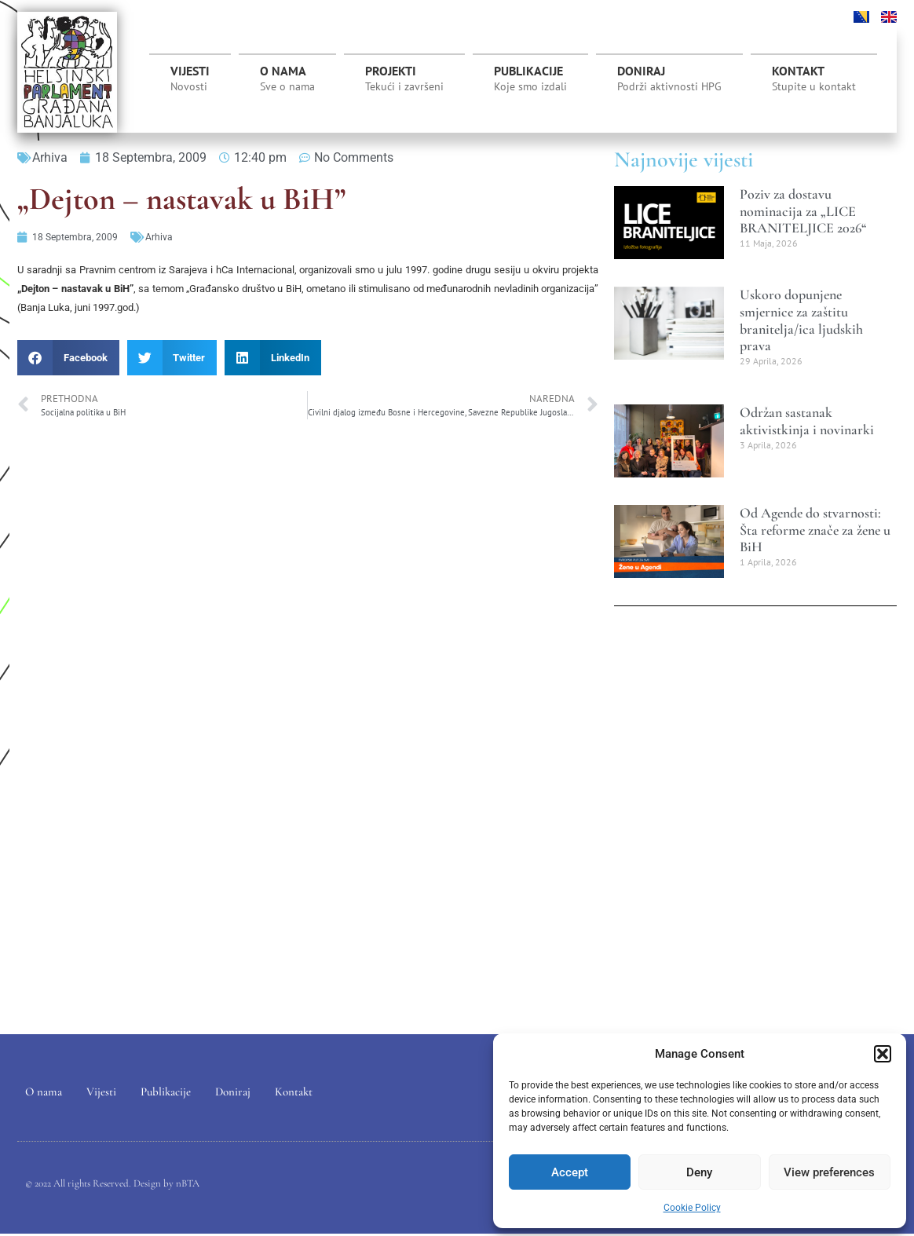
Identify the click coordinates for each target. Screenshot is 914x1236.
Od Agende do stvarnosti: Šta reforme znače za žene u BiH (815, 529)
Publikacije (530, 78)
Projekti (404, 82)
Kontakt (814, 78)
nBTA (187, 1185)
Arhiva (50, 157)
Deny (699, 1172)
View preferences (829, 1172)
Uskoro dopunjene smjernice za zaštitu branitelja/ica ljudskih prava (801, 320)
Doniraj (669, 78)
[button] (882, 1054)
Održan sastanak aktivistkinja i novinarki (807, 421)
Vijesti (190, 78)
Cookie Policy (692, 1207)
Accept (569, 1172)
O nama (287, 78)
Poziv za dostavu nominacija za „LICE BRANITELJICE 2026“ (803, 210)
